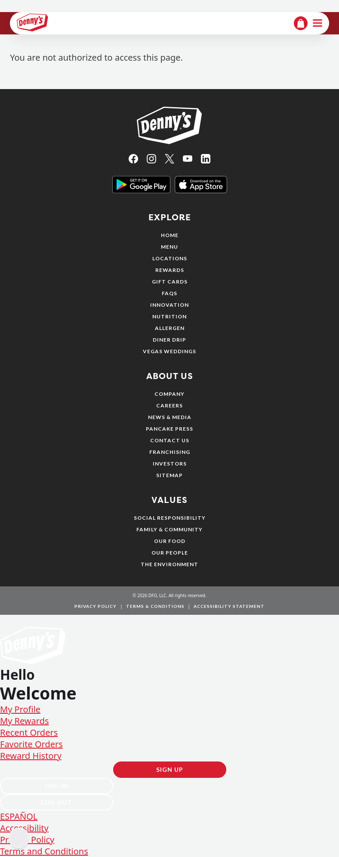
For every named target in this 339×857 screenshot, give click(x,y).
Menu (169, 247)
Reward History (31, 755)
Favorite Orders (31, 744)
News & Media (169, 417)
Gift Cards (170, 281)
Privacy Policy (95, 606)
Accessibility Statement (229, 606)
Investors (170, 463)
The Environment (169, 564)
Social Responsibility (170, 518)
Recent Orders (29, 732)
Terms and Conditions (44, 851)
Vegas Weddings (169, 351)
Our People (169, 552)
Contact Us (169, 440)
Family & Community (169, 529)
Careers (169, 405)
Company (169, 394)
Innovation (169, 305)
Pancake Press (169, 428)
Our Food (169, 541)
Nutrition (169, 316)
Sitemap (169, 475)
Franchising (169, 452)
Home (170, 235)
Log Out (56, 802)
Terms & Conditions (155, 606)
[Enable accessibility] (19, 838)
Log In (56, 785)
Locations (169, 258)
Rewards (169, 270)
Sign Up (169, 769)
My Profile (20, 709)
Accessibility (24, 828)
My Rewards (24, 721)
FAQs (169, 293)
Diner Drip (169, 339)
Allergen (170, 328)
